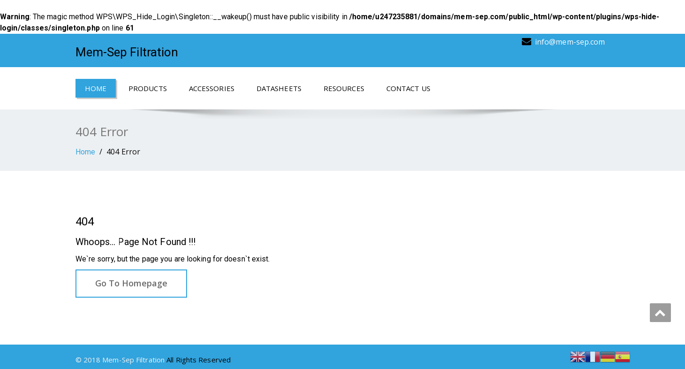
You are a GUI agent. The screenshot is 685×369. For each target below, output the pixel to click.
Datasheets (278, 88)
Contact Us (408, 88)
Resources (344, 88)
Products (147, 88)
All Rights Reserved (198, 359)
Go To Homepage (131, 283)
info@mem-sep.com (570, 42)
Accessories (211, 88)
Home (95, 88)
